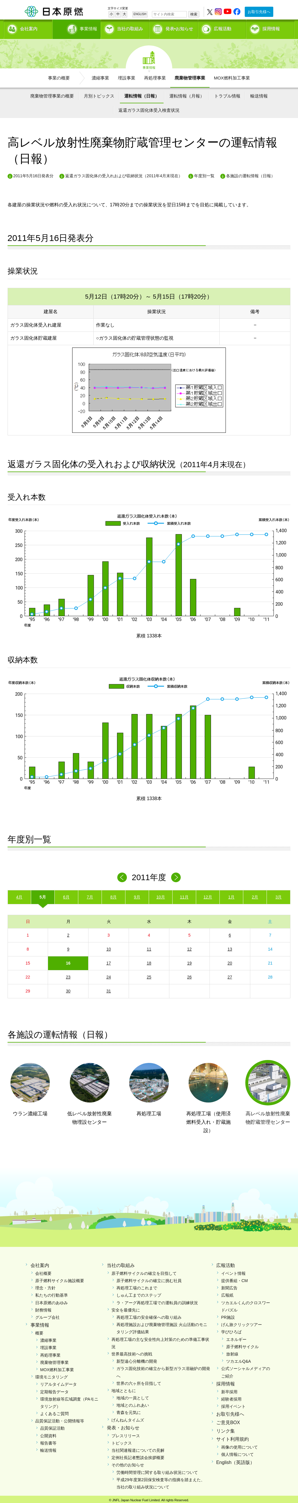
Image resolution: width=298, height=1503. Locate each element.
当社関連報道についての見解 (137, 1448)
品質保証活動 (52, 1426)
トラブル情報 (227, 93)
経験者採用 (231, 1397)
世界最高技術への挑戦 (131, 1352)
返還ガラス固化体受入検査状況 (149, 108)
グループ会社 (47, 1315)
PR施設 (228, 1315)
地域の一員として (132, 1396)
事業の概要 (59, 75)
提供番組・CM (234, 1279)
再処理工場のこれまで (136, 1286)
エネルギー (236, 1337)
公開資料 (48, 1433)
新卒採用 (229, 1389)
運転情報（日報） (141, 93)
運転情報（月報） (186, 93)
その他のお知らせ (127, 1463)
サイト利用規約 (232, 1437)
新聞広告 (229, 1286)
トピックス (121, 1441)
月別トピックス (99, 93)
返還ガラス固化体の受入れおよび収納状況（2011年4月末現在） (123, 174)
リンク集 (225, 1428)
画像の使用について (239, 1445)
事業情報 (77, 27)
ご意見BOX (228, 1420)
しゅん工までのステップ (138, 1293)
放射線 (232, 1352)
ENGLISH (140, 14)
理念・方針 (45, 1286)
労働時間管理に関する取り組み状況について (157, 1470)
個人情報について (237, 1452)
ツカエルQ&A (238, 1359)
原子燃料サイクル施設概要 (59, 1279)
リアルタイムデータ (58, 1382)
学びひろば (231, 1330)
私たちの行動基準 (51, 1293)
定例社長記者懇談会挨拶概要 (137, 1456)
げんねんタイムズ (127, 1418)
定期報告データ (54, 1389)
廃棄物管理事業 (190, 75)
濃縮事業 (100, 75)
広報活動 (222, 27)
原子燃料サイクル (242, 1344)
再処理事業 (155, 75)
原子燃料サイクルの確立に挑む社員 (149, 1279)
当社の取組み (130, 27)
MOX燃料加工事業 (232, 75)
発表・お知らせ (123, 1425)
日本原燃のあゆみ (51, 1300)
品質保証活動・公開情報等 (59, 1419)
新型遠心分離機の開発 (136, 1359)
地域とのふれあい (132, 1403)
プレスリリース (125, 1433)
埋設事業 (126, 75)
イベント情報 (233, 1271)
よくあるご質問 (54, 1412)
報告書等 (48, 1441)
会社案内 (29, 27)
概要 (39, 1331)
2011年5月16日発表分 (33, 174)
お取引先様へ (259, 12)
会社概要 (43, 1271)
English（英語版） (235, 1460)
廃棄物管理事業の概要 (52, 93)
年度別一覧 (204, 174)
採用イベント (233, 1404)
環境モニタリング (51, 1375)
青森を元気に (128, 1410)
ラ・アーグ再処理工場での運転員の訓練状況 (157, 1300)
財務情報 (43, 1308)
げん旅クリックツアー (241, 1323)
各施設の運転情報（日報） (250, 174)
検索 (193, 14)
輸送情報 (259, 93)
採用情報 (271, 27)
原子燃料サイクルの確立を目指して (144, 1271)
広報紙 (227, 1293)
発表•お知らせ (179, 27)
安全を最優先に (125, 1308)
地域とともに (123, 1388)
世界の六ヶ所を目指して (138, 1381)
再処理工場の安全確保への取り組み (149, 1315)
